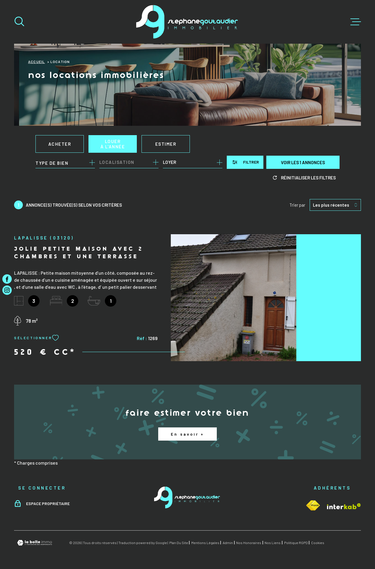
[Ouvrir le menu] (355, 22)
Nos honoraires (248, 543)
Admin (228, 543)
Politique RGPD (296, 543)
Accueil (36, 62)
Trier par (297, 205)
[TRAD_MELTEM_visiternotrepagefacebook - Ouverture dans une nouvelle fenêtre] (7, 278)
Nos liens (273, 543)
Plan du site (178, 543)
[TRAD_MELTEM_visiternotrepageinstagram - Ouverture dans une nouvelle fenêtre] (7, 290)
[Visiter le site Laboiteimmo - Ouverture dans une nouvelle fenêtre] (34, 543)
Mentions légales (205, 543)
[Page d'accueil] (187, 22)
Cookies (317, 542)
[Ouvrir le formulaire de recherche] (245, 162)
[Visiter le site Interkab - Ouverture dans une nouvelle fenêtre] (313, 505)
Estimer (165, 144)
